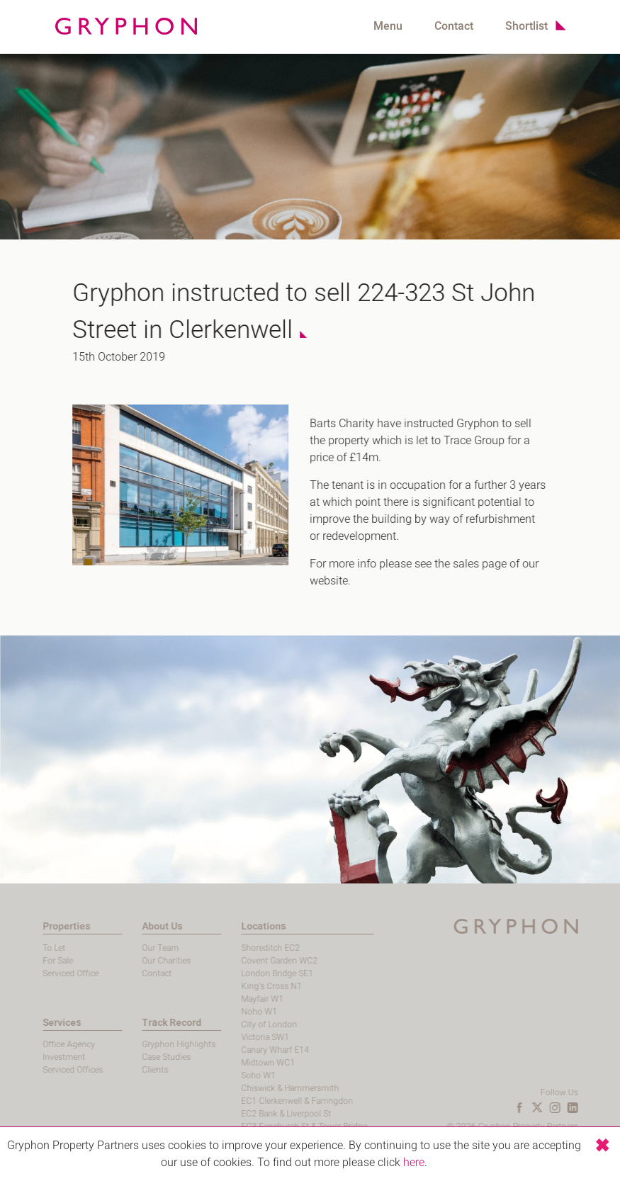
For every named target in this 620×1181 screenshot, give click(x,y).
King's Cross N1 (228, 986)
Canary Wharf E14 (232, 1050)
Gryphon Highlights (136, 1044)
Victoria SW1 (222, 1037)
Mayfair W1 (219, 999)
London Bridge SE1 (234, 973)
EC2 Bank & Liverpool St (243, 1113)
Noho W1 (216, 1011)
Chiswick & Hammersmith (247, 1088)
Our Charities (123, 960)
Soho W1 (215, 1075)
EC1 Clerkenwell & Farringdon (254, 1101)
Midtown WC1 (225, 1062)
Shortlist (526, 26)
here (413, 1162)
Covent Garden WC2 (236, 960)
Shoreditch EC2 (227, 948)
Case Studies (123, 1057)
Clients (112, 1069)
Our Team (117, 948)
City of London (226, 1024)
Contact (453, 26)
